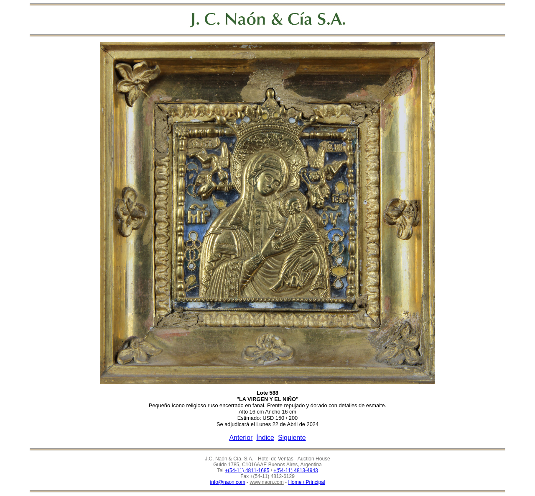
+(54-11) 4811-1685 (247, 470)
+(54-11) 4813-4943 (295, 470)
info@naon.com (227, 482)
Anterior (240, 437)
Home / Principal (306, 482)
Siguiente (292, 437)
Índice (265, 437)
